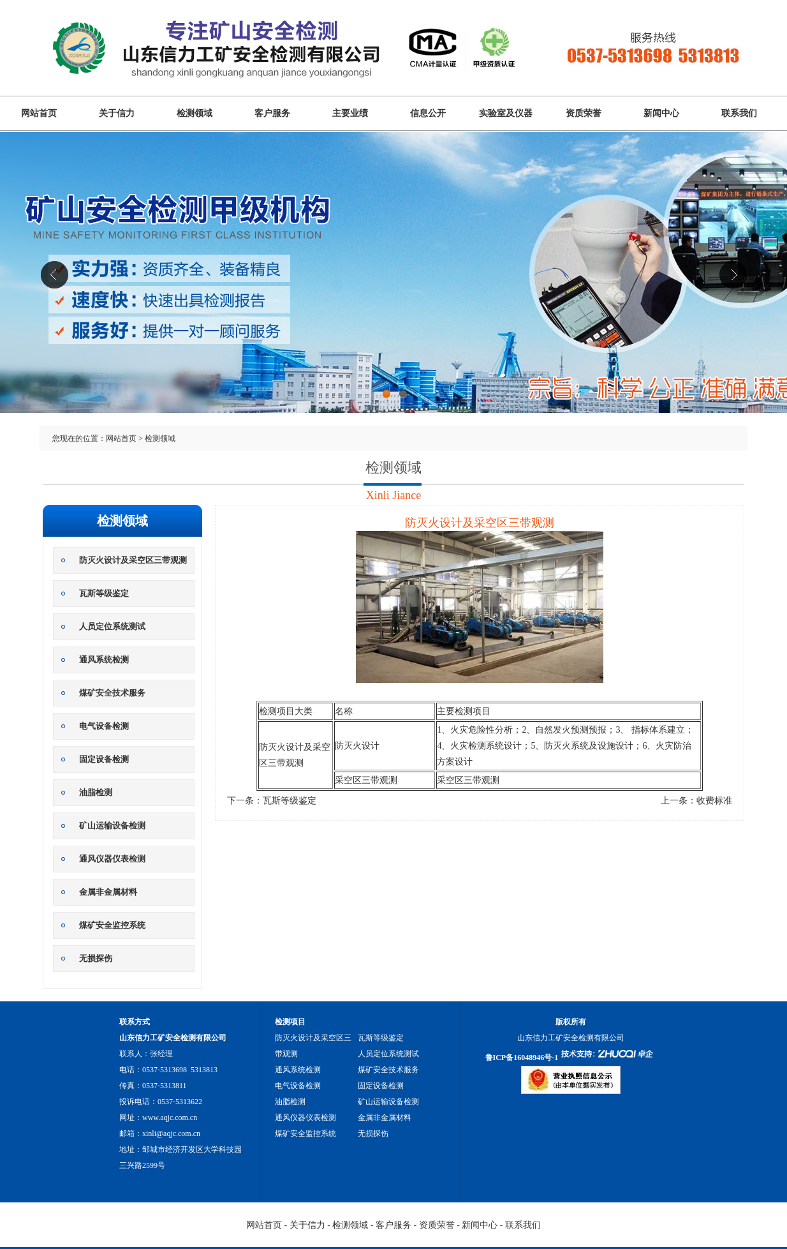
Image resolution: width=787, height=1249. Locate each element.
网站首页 (39, 113)
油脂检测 (95, 792)
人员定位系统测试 (112, 626)
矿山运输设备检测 (112, 825)
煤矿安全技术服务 (112, 693)
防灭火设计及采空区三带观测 (133, 560)
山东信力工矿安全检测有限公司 (393, 292)
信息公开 (428, 113)
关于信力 (117, 113)
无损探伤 (95, 958)
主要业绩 (350, 113)
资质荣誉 (583, 113)
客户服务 (272, 113)
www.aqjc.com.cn (169, 1117)
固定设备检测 (104, 759)
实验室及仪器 (506, 113)
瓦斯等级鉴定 (104, 593)
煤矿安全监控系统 (112, 925)
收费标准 (714, 800)
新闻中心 (661, 113)
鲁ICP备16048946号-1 (522, 1057)
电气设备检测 (104, 726)
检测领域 (194, 113)
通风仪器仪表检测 (112, 859)
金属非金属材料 (108, 892)
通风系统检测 (104, 659)
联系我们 (739, 113)
